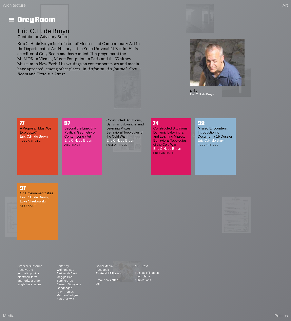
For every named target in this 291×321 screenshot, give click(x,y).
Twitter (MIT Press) (108, 273)
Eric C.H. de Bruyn (202, 94)
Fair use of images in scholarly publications (147, 276)
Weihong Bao (65, 269)
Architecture (14, 5)
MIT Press (141, 266)
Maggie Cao (65, 277)
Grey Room (36, 20)
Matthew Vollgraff (68, 295)
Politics (281, 316)
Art (285, 5)
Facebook (102, 269)
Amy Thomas (65, 291)
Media (9, 316)
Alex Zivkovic (65, 299)
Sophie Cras (65, 280)
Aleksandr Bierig (67, 273)
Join (98, 283)
